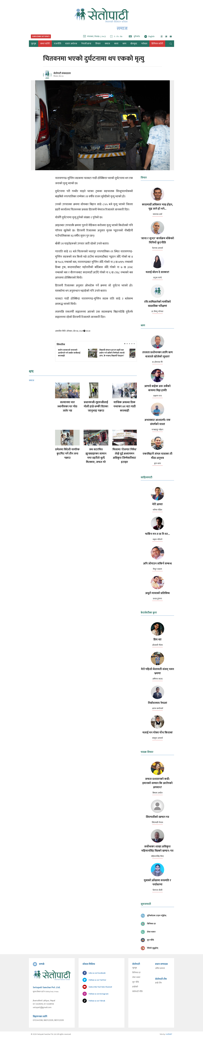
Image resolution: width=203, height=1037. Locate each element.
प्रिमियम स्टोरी (157, 44)
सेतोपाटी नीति (137, 991)
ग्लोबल (144, 44)
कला (116, 44)
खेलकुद (133, 44)
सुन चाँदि (135, 982)
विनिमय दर (136, 972)
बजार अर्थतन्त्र (71, 44)
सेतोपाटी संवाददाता (62, 73)
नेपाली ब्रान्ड (86, 44)
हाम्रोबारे (135, 987)
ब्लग (124, 44)
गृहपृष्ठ (134, 968)
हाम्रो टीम (158, 983)
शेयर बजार (136, 977)
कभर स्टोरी (45, 44)
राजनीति (57, 44)
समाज (107, 44)
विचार (98, 44)
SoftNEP (169, 1034)
